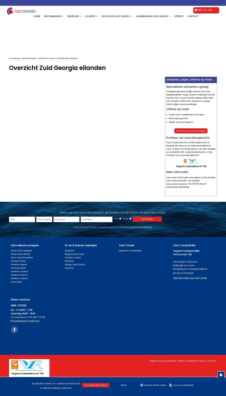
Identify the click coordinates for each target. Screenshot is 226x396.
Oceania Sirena (18, 261)
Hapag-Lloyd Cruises (75, 264)
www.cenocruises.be (176, 183)
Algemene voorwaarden (130, 250)
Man (116, 218)
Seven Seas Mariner (20, 254)
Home (37, 16)
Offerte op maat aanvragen (191, 130)
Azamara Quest (18, 268)
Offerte (178, 16)
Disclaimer (191, 360)
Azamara (69, 268)
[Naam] (22, 219)
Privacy (202, 360)
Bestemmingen (29, 58)
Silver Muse (16, 282)
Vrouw (126, 218)
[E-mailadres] (96, 219)
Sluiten (124, 385)
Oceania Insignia (19, 264)
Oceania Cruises (73, 257)
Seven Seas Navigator (21, 250)
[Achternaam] (66, 219)
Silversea (69, 261)
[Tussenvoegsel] (44, 219)
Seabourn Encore (19, 275)
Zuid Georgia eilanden (67, 58)
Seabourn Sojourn (19, 278)
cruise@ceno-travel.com (26, 320)
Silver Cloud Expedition (22, 257)
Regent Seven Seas (74, 254)
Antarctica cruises (46, 58)
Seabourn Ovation (19, 271)
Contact (193, 16)
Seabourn (69, 250)
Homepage (14, 58)
